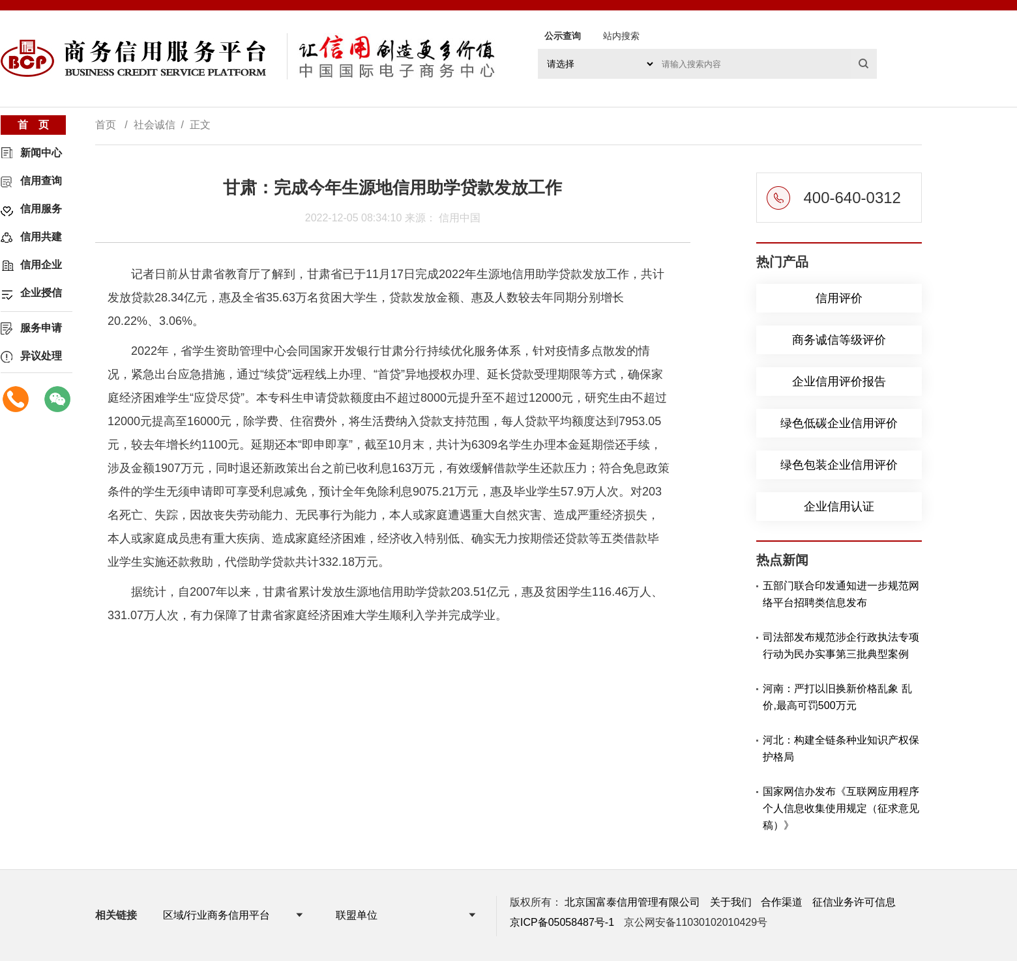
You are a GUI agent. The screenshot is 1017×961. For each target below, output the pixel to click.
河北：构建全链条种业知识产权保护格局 (841, 748)
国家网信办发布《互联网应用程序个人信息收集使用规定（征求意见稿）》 (841, 808)
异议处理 (41, 355)
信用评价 (839, 298)
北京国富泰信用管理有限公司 (632, 902)
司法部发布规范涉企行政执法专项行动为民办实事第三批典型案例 (841, 646)
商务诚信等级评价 (839, 339)
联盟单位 (356, 915)
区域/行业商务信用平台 (216, 915)
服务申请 (41, 327)
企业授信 (41, 292)
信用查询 (41, 180)
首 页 (33, 124)
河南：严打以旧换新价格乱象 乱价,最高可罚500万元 (837, 697)
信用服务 (41, 208)
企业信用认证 (839, 506)
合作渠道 (782, 902)
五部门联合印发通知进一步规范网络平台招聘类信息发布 (841, 594)
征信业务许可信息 (854, 902)
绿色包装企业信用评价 (839, 464)
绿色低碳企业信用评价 (839, 423)
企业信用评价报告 (839, 381)
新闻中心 (41, 152)
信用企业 (41, 264)
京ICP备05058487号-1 (562, 922)
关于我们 (731, 902)
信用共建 (41, 236)
